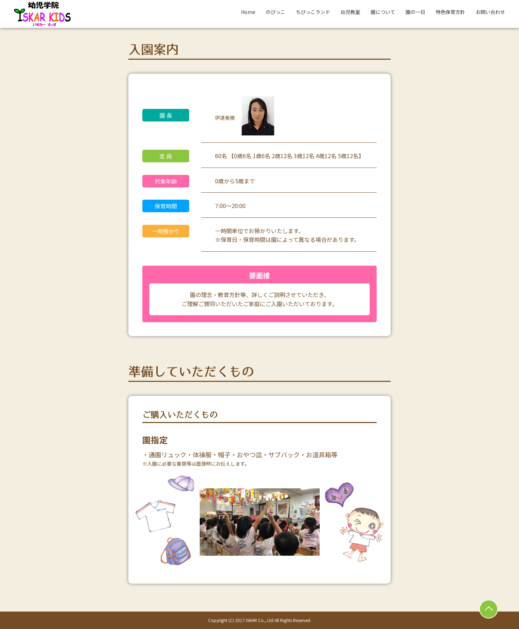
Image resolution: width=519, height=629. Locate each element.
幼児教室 (350, 11)
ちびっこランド (313, 11)
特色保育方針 (450, 11)
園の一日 (415, 11)
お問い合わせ (490, 11)
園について (383, 11)
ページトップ (488, 609)
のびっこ (275, 11)
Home (248, 11)
